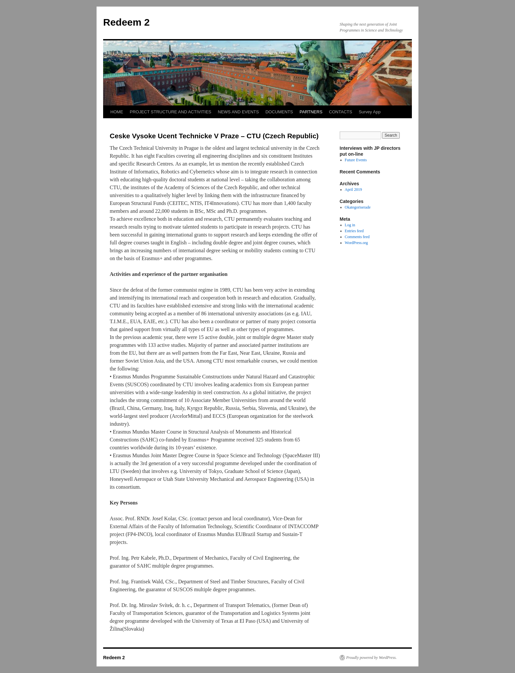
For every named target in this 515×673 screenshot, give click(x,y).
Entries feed (354, 231)
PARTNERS (311, 111)
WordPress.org (356, 242)
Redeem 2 (126, 22)
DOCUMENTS (279, 111)
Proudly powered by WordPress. (371, 657)
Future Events (356, 160)
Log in (350, 225)
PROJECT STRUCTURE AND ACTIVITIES (170, 111)
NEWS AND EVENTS (238, 111)
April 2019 (353, 189)
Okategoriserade (358, 207)
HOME (116, 111)
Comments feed (357, 237)
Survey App (370, 111)
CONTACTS (340, 111)
